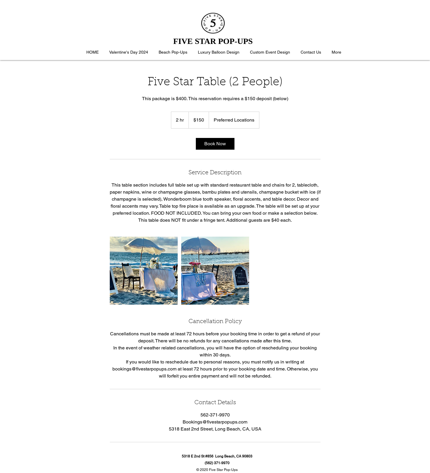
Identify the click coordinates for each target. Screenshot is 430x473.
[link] (215, 144)
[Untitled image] (144, 271)
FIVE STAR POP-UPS (213, 41)
